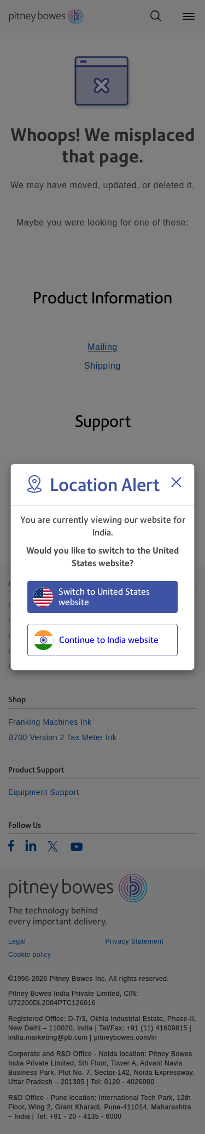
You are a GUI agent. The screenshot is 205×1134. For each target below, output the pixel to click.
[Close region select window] (176, 482)
